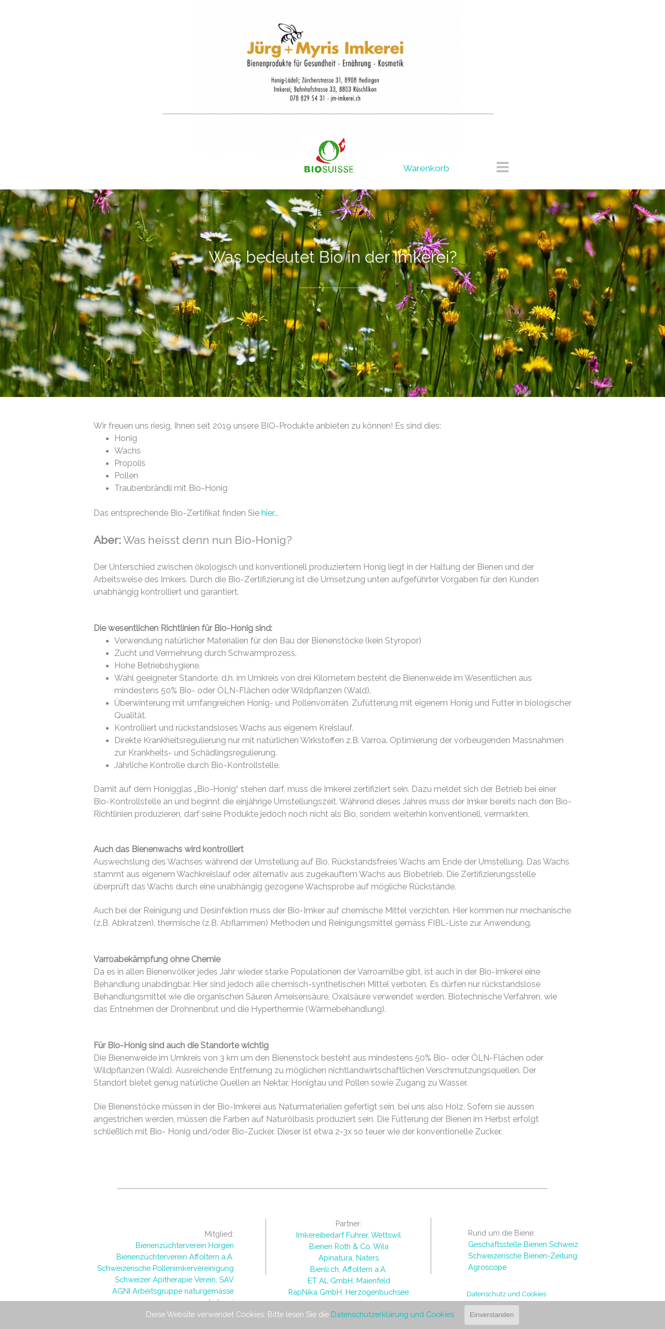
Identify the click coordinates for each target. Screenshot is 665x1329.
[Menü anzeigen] (503, 167)
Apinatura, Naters (348, 1257)
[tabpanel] (328, 110)
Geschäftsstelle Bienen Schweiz (523, 1244)
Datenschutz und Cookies (506, 1294)
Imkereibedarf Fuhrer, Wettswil (348, 1234)
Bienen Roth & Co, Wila (349, 1246)
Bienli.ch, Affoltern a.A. (348, 1269)
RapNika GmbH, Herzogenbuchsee (348, 1291)
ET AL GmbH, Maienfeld (349, 1280)
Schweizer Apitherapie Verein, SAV (174, 1279)
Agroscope (487, 1267)
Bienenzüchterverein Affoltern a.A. (175, 1256)
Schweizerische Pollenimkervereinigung (165, 1268)
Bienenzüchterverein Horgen (185, 1245)
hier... (269, 513)
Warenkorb (426, 168)
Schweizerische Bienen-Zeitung (522, 1255)
